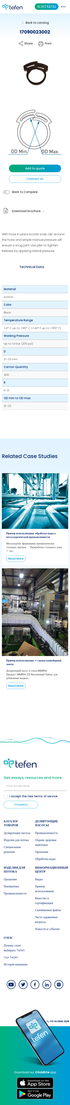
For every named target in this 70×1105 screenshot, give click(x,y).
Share (28, 43)
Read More (16, 559)
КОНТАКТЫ (46, 6)
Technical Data (31, 267)
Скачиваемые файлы (48, 910)
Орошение (41, 852)
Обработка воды (45, 859)
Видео (39, 879)
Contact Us (35, 179)
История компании (16, 964)
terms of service (45, 796)
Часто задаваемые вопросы (46, 919)
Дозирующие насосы (17, 833)
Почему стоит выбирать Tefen (14, 947)
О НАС (8, 938)
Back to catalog (37, 23)
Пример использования (44, 888)
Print (48, 43)
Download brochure (26, 211)
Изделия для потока (16, 840)
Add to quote (35, 168)
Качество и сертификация (44, 900)
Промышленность (46, 833)
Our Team (11, 957)
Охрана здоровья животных (46, 842)
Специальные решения (12, 849)
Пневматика (11, 886)
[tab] (32, 267)
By (58, 1021)
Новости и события (47, 929)
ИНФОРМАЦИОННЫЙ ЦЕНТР (51, 869)
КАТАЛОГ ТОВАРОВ (11, 823)
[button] (32, 76)
